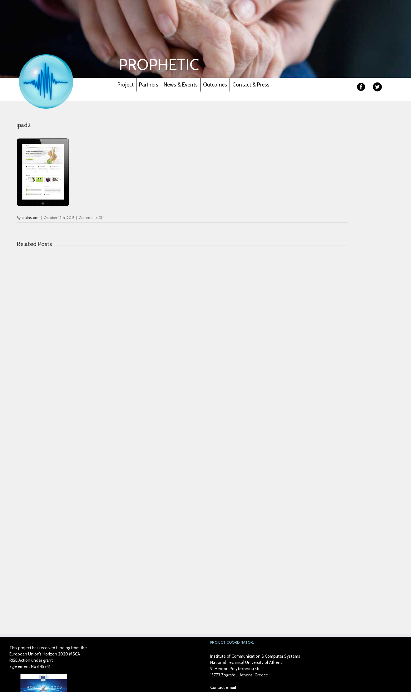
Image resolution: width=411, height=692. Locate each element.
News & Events (181, 85)
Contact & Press (251, 85)
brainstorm (31, 217)
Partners (148, 85)
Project (125, 85)
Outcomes (215, 85)
